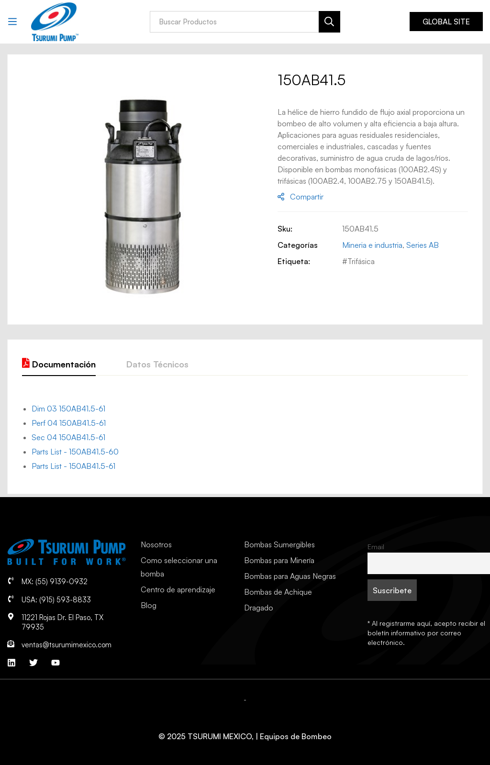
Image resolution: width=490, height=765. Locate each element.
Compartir (306, 196)
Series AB (422, 245)
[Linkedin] (11, 662)
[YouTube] (55, 662)
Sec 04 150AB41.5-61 (68, 437)
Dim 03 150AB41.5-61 (68, 408)
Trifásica (361, 261)
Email (376, 546)
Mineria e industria (372, 245)
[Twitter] (33, 662)
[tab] (59, 364)
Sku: (285, 228)
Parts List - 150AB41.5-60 (75, 451)
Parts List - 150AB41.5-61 (73, 466)
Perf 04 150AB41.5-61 (69, 423)
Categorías (298, 245)
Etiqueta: (294, 261)
